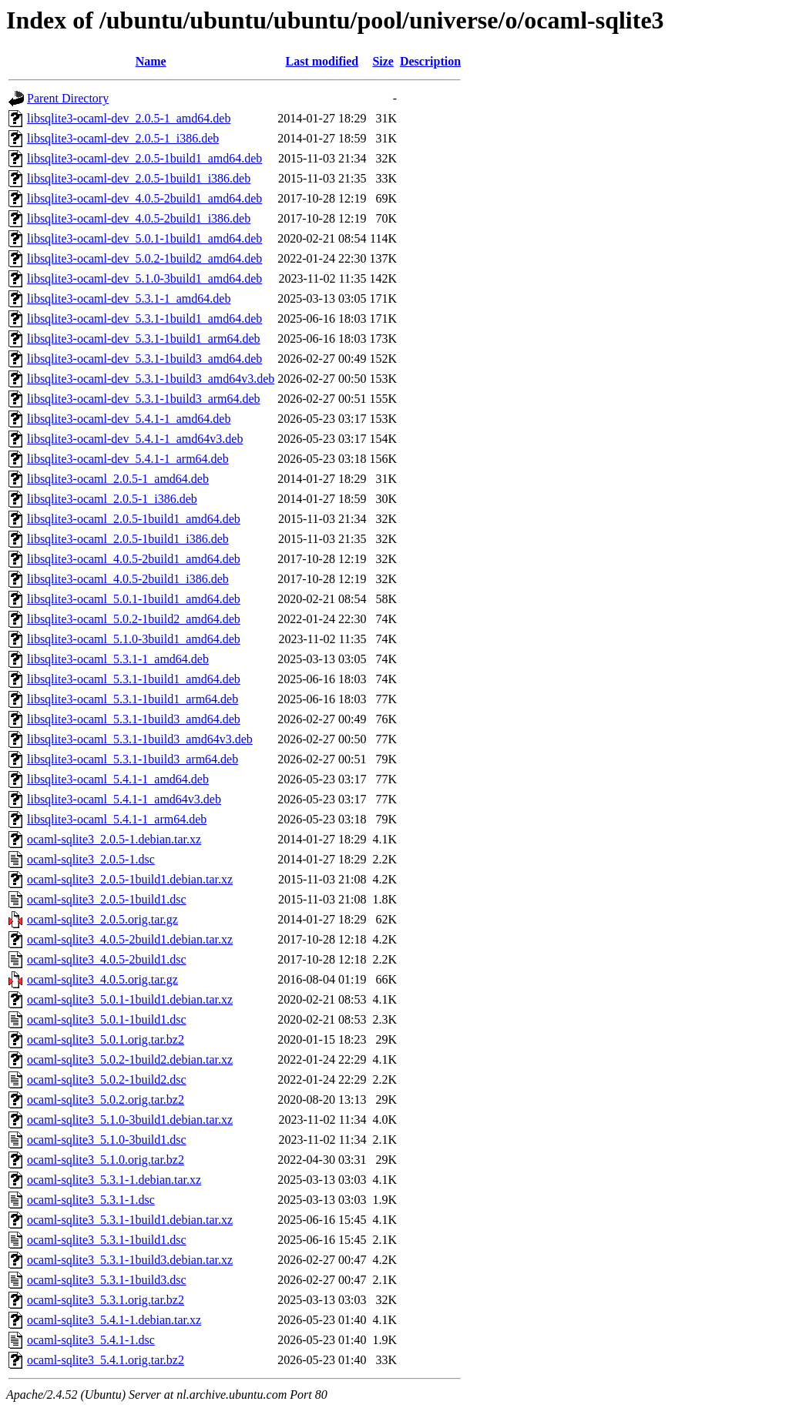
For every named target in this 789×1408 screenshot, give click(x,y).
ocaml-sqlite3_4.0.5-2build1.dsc (106, 959)
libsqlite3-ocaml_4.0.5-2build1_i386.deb (128, 578)
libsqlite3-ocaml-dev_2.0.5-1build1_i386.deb (138, 178)
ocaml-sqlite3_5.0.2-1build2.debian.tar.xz (130, 1059)
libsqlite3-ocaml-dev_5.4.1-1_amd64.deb (128, 418)
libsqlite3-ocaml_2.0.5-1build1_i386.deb (128, 538)
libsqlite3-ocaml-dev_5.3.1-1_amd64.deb (128, 298)
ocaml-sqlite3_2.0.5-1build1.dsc (106, 899)
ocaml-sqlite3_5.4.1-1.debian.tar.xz (114, 1319)
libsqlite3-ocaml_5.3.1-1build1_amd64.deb (133, 679)
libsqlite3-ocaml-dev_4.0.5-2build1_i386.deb (138, 218)
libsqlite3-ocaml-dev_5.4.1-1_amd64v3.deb (135, 438)
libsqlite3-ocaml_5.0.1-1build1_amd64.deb (133, 598)
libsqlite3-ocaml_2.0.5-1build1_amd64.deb (133, 518)
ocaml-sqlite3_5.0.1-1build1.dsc (106, 1019)
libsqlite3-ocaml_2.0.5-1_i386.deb (112, 498)
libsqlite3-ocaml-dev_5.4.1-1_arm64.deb (128, 458)
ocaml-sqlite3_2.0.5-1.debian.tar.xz (114, 839)
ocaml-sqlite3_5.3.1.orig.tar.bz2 (105, 1299)
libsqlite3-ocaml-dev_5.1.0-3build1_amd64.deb (144, 278)
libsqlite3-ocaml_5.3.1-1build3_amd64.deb (133, 719)
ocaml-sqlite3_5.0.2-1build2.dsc (106, 1079)
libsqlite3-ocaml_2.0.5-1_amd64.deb (118, 478)
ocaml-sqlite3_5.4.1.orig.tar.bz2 (105, 1359)
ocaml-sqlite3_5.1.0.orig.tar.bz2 (105, 1159)
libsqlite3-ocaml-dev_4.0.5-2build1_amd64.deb (144, 198)
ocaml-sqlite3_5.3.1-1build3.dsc (106, 1279)
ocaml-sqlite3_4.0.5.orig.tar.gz (102, 979)
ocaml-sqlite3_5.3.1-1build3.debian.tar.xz (130, 1259)
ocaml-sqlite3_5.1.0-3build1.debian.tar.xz (130, 1119)
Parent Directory (68, 98)
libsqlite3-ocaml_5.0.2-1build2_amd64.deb (133, 618)
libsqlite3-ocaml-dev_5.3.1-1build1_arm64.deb (143, 338)
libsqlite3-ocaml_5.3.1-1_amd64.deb (118, 658)
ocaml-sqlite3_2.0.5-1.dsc (91, 859)
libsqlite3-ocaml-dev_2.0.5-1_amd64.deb (128, 118)
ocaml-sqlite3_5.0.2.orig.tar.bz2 (105, 1099)
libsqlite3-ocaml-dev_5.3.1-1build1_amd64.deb (144, 318)
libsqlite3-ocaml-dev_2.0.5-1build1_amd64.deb (144, 158)
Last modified (322, 61)
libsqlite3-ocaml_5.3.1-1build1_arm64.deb (132, 699)
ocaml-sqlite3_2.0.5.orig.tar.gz (102, 919)
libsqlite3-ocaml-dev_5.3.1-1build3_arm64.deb (143, 398)
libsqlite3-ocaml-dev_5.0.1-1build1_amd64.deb (144, 238)
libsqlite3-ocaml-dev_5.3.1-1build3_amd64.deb (144, 358)
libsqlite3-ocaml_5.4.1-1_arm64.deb (116, 819)
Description (430, 61)
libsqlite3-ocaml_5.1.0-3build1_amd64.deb (133, 638)
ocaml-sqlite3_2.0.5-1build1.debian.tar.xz (130, 879)
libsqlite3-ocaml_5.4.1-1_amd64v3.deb (124, 799)
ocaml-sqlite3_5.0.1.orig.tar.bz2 (105, 1039)
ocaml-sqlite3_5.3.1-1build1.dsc (106, 1239)
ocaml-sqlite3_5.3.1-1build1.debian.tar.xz (130, 1219)
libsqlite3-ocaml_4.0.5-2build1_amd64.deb (133, 558)
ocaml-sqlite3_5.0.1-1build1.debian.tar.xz (130, 999)
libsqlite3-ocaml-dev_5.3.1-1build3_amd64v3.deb (150, 378)
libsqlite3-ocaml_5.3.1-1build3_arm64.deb (132, 759)
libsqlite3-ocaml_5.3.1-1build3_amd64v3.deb (140, 739)
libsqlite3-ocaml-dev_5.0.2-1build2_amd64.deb (144, 258)
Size (383, 61)
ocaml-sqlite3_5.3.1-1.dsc (91, 1199)
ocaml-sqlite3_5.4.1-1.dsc (91, 1339)
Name (151, 61)
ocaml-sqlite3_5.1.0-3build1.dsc (106, 1139)
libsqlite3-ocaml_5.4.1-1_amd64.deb (118, 779)
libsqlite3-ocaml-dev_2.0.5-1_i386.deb (123, 138)
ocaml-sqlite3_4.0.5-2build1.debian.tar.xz (130, 939)
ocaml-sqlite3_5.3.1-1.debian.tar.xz (114, 1179)
